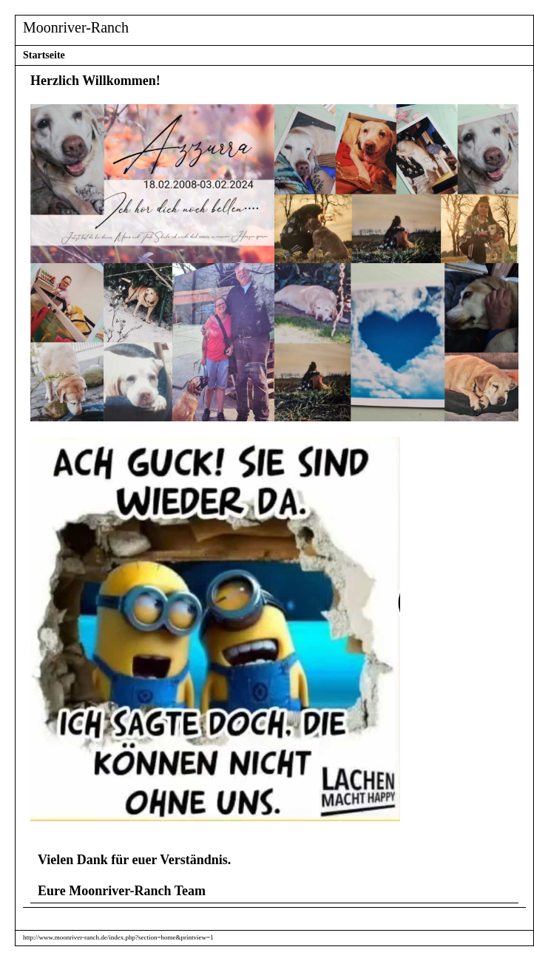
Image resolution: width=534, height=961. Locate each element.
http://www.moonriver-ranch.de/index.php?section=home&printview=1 (118, 937)
